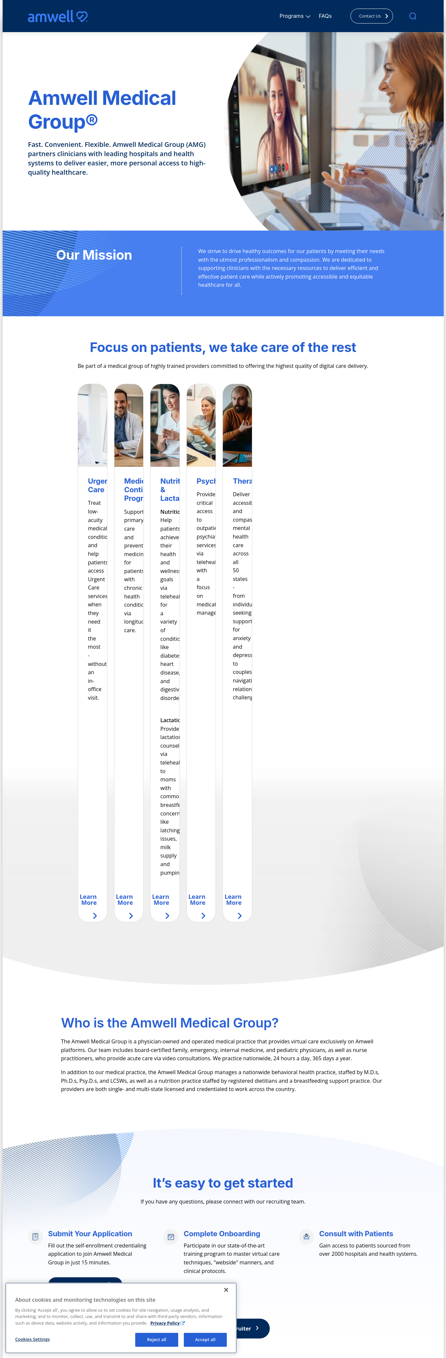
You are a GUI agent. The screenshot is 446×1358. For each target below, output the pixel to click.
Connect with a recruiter (224, 1203)
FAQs (325, 16)
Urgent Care (141, 1275)
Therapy (136, 1306)
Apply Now (91, 1159)
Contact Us (375, 16)
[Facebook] (31, 1298)
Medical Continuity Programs (160, 1285)
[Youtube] (75, 1298)
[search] (412, 16)
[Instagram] (46, 1298)
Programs (292, 16)
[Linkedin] (60, 1298)
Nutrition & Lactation (151, 1316)
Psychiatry (139, 1295)
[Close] (226, 1335)
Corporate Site (337, 1275)
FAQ (229, 1275)
